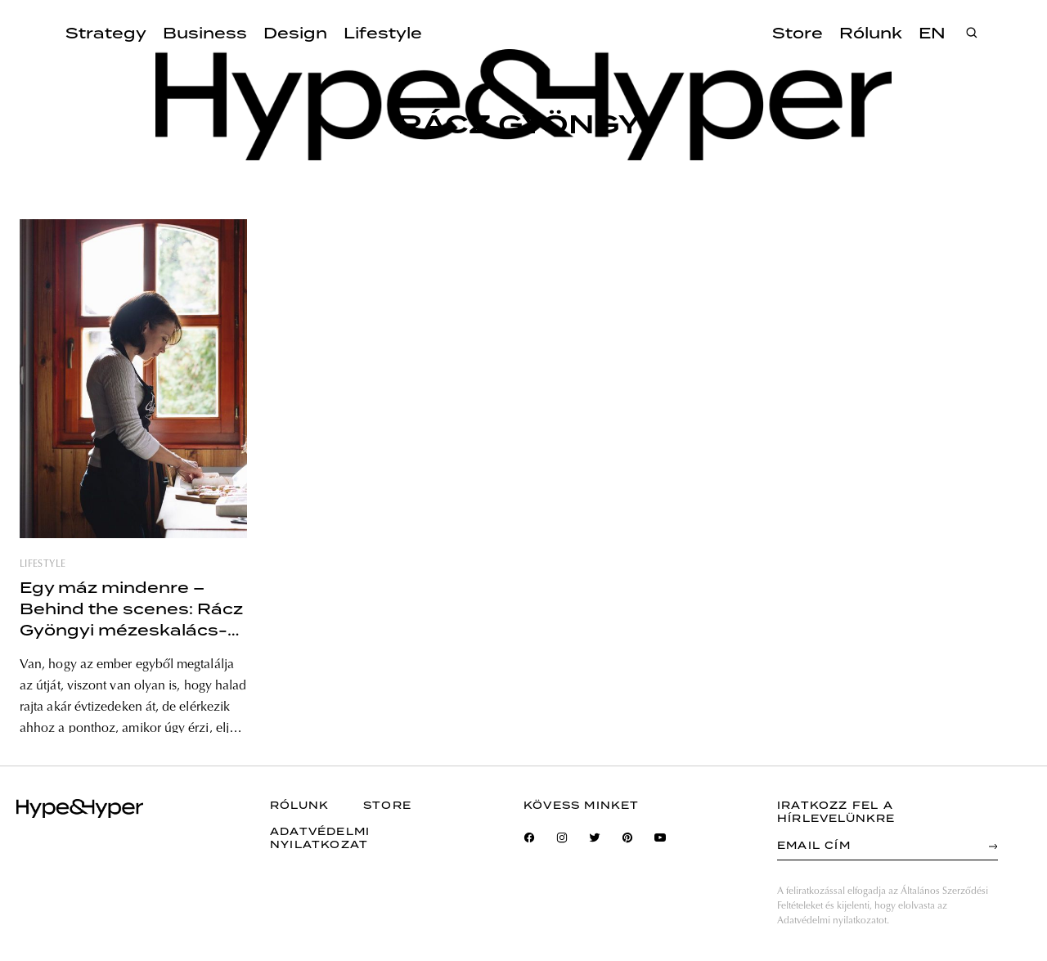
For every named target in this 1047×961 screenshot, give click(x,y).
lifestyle (42, 564)
